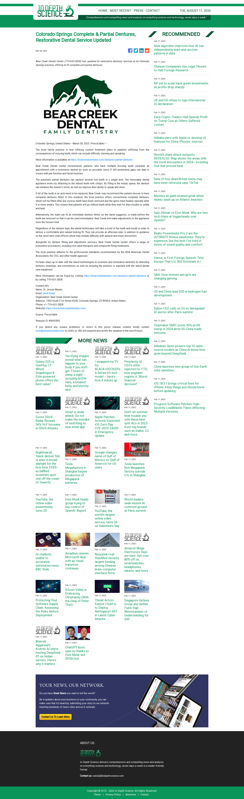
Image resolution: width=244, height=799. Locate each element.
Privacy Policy (113, 794)
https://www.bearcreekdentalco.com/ (66, 308)
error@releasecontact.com (50, 330)
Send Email (49, 293)
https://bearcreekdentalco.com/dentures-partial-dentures (101, 159)
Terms (97, 794)
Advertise (130, 794)
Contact (145, 794)
